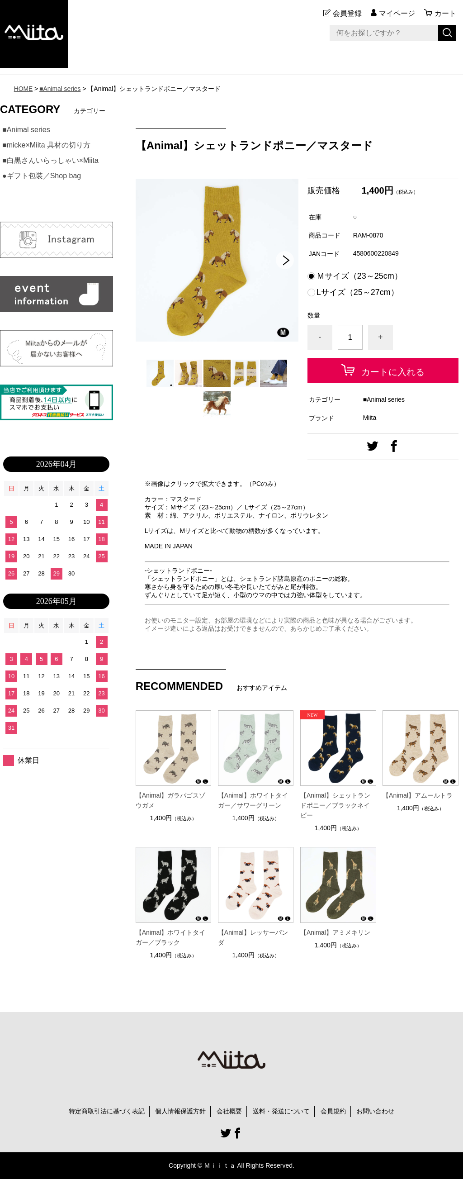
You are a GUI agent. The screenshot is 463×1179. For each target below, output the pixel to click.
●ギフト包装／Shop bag (41, 176)
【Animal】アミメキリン (335, 932)
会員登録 (347, 13)
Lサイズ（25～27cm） (358, 292)
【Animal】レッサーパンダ (253, 937)
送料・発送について (281, 1111)
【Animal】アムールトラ (418, 795)
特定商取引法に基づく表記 (107, 1111)
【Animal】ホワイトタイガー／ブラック (171, 937)
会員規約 (333, 1111)
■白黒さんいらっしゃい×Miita (50, 160)
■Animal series (60, 88)
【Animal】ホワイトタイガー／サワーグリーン (253, 800)
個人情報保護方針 (180, 1111)
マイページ (397, 13)
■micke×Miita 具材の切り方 (46, 145)
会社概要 (229, 1111)
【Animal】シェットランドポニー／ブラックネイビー (335, 805)
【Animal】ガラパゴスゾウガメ (171, 800)
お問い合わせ (375, 1111)
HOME (23, 88)
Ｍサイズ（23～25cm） (359, 275)
